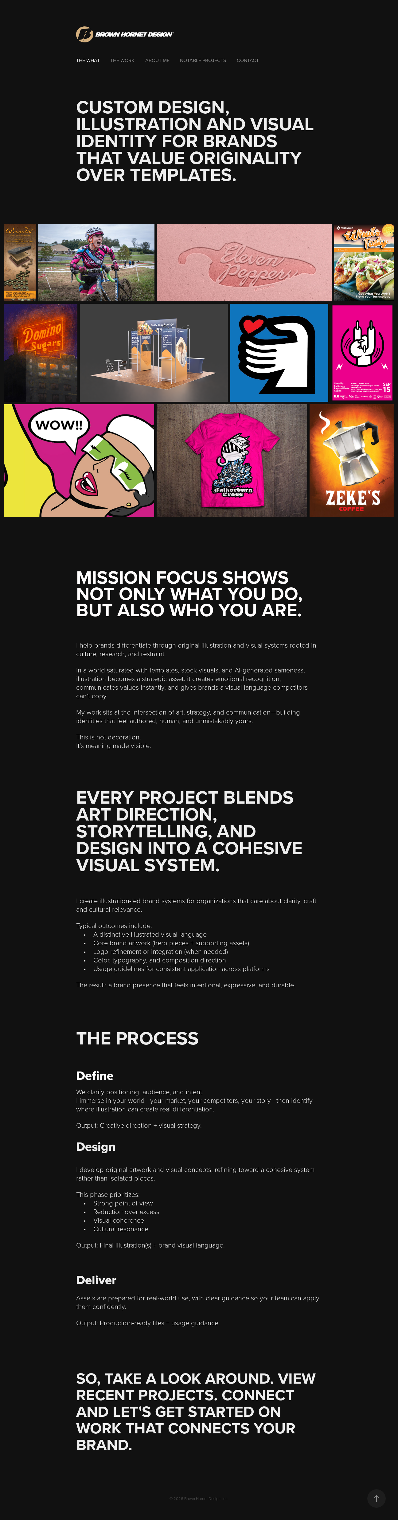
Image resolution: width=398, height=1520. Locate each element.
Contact (248, 60)
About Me (157, 60)
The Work (122, 60)
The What (88, 60)
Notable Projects (203, 60)
